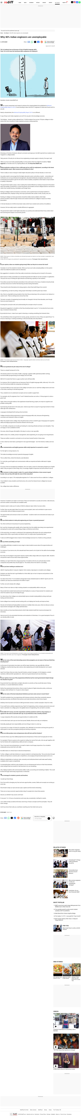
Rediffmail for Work (24, 1109)
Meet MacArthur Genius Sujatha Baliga (65, 913)
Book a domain (33, 1109)
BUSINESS (31, 2)
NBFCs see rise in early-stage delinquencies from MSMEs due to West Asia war (67, 906)
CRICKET (44, 2)
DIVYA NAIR (4, 42)
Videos (50, 1109)
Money (45, 1109)
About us (58, 1114)
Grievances (69, 1114)
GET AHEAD (57, 2)
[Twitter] (72, 2)
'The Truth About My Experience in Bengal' (64, 1050)
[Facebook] (77, 2)
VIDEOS (55, 1011)
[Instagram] (74, 2)
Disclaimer (37, 1114)
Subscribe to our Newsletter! (39, 816)
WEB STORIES (58, 962)
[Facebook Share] (38, 42)
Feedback (53, 1114)
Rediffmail (40, 1109)
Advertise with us (30, 1114)
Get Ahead (6, 33)
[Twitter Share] (35, 42)
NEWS (25, 2)
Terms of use (63, 1114)
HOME (20, 2)
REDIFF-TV (65, 2)
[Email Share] (28, 42)
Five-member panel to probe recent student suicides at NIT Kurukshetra (66, 910)
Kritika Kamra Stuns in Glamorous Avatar (64, 1069)
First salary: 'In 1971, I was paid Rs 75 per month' (67, 916)
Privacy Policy (43, 1114)
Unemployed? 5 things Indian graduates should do (74, 861)
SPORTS (50, 2)
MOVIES (38, 2)
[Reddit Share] (41, 42)
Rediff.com (23, 1114)
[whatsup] (79, 2)
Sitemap (48, 1114)
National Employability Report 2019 (23, 112)
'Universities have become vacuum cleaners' (73, 871)
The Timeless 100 (57, 1109)
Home (1, 33)
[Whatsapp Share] (31, 42)
